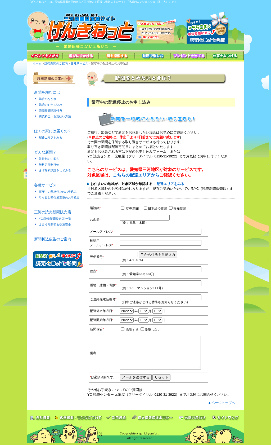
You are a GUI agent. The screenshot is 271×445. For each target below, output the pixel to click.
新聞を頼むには (47, 92)
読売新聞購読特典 (50, 110)
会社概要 (40, 416)
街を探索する (117, 55)
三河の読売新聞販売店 (52, 212)
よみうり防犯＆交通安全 (55, 224)
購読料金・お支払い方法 (55, 116)
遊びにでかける (81, 55)
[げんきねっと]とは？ (156, 27)
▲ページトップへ (221, 403)
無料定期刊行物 (49, 164)
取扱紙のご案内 (49, 158)
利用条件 (116, 416)
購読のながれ (47, 98)
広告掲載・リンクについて (78, 416)
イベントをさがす (45, 55)
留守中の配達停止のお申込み (58, 191)
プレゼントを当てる (189, 55)
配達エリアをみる (50, 137)
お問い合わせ (192, 416)
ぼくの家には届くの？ (52, 131)
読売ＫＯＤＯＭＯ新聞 (211, 27)
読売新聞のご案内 (56, 63)
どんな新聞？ (45, 152)
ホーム (37, 63)
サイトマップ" (226, 416)
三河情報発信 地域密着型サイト (81, 27)
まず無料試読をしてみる (55, 170)
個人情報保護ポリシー (152, 416)
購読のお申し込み (50, 104)
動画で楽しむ (153, 55)
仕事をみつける (225, 55)
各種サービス (79, 63)
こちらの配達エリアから (136, 175)
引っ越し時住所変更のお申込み (59, 197)
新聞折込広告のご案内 (52, 239)
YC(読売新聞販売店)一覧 (55, 218)
